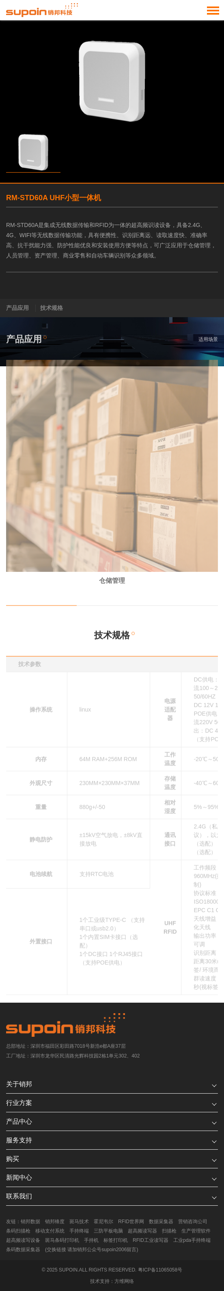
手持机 (91, 1240)
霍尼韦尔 (103, 1221)
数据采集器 (161, 1221)
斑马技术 (79, 1221)
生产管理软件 (196, 1231)
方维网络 (124, 1281)
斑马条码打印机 (62, 1240)
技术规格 (51, 308)
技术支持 (100, 1281)
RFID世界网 (131, 1221)
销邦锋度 (55, 1221)
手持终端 (79, 1231)
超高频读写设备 (23, 1240)
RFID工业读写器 (150, 1240)
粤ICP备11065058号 (160, 1270)
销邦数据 (30, 1221)
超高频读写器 (142, 1231)
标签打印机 (115, 1240)
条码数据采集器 (23, 1249)
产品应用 (17, 308)
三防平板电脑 (108, 1231)
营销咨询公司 (192, 1221)
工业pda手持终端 (192, 1240)
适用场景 (208, 342)
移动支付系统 (50, 1231)
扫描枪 (169, 1231)
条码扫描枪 (18, 1231)
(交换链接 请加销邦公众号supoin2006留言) (91, 1249)
